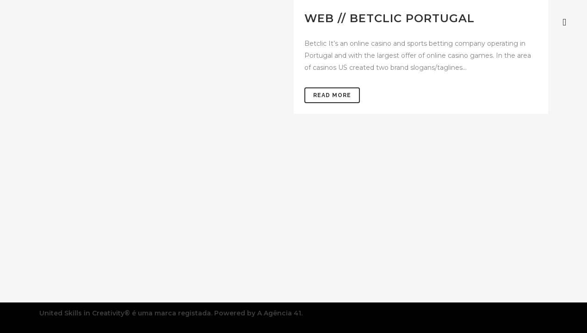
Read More (332, 95)
